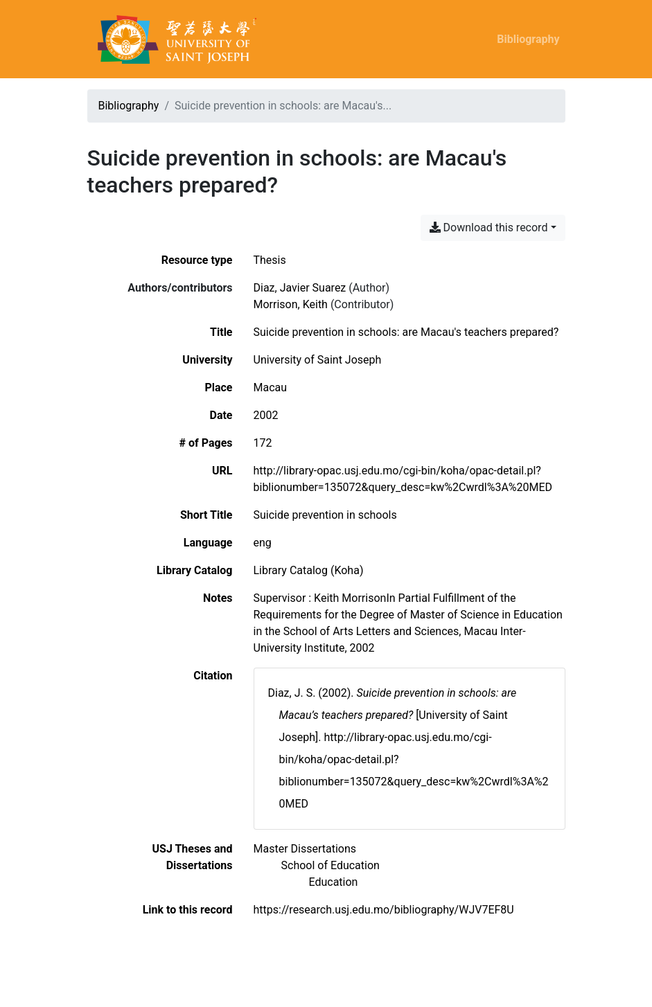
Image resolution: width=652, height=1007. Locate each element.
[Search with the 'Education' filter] (333, 882)
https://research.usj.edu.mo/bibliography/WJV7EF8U (384, 909)
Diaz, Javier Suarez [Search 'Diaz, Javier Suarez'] (300, 287)
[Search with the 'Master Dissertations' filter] (305, 848)
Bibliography (528, 39)
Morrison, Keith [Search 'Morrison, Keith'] (291, 304)
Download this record (489, 227)
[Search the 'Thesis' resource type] (270, 260)
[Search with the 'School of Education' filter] (330, 865)
